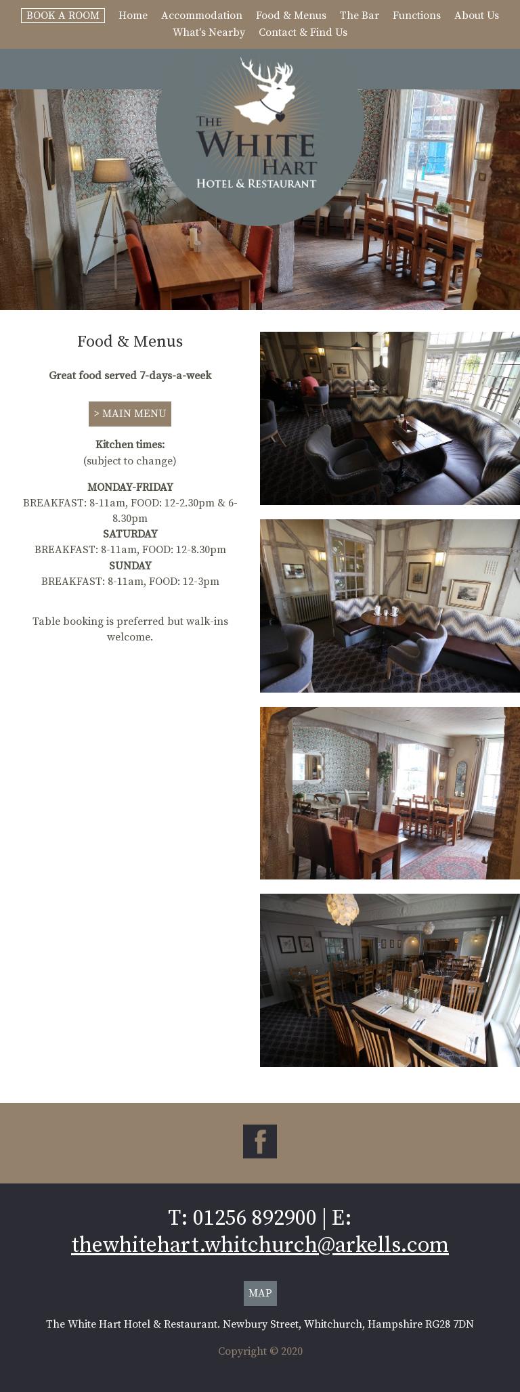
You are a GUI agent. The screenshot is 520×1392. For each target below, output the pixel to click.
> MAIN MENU (130, 413)
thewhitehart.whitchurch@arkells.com (260, 1245)
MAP (260, 1293)
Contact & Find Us (303, 32)
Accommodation (201, 15)
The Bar (359, 15)
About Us (476, 15)
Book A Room (63, 15)
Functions (417, 15)
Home (133, 15)
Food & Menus (291, 15)
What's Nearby (209, 32)
